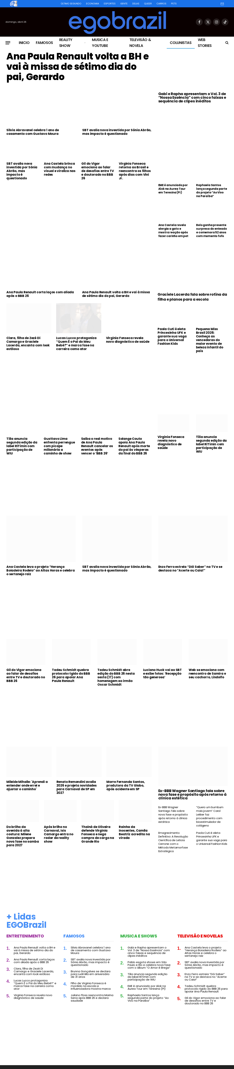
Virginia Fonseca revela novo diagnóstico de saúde (127, 339)
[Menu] (7, 43)
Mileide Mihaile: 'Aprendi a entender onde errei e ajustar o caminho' (27, 785)
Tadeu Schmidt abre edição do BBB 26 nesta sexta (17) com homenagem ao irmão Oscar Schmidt (116, 677)
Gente (124, 3)
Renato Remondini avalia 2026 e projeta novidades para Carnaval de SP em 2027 (76, 787)
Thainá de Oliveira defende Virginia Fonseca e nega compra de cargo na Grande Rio (97, 834)
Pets (174, 3)
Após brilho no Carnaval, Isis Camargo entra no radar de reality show (58, 834)
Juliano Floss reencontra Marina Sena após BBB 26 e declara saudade (92, 998)
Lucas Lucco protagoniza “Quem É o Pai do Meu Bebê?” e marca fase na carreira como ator (76, 343)
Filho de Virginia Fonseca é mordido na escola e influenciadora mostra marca (91, 986)
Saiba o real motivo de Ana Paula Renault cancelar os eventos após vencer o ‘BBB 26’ (97, 446)
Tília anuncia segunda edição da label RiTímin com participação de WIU (21, 446)
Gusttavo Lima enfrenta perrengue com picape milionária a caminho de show (59, 446)
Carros (161, 3)
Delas (135, 3)
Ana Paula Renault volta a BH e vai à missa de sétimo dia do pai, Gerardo (77, 66)
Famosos (44, 42)
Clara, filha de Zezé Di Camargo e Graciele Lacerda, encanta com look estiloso (28, 343)
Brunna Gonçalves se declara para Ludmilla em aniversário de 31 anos (90, 974)
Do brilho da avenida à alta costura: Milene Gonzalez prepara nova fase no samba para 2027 (22, 836)
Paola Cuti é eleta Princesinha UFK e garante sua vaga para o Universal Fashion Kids (172, 336)
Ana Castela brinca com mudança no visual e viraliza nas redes (60, 169)
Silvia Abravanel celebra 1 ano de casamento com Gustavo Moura (32, 132)
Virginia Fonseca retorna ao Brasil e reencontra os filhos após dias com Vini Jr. (135, 171)
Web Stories (205, 42)
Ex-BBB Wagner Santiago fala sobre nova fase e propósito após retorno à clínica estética (192, 794)
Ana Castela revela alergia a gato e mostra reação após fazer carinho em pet (173, 230)
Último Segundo (71, 3)
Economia (92, 3)
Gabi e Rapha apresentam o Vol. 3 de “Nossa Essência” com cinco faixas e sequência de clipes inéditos (192, 97)
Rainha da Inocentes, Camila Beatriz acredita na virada (134, 832)
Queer (148, 3)
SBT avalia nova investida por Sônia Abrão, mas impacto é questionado (116, 132)
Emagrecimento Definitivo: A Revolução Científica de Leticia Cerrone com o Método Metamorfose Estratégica (173, 842)
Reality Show (65, 42)
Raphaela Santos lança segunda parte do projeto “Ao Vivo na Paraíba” (211, 190)
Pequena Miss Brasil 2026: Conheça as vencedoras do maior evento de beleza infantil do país (209, 340)
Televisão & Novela (140, 42)
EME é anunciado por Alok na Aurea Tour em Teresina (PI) (173, 188)
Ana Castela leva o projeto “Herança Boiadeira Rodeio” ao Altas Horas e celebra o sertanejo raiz (40, 570)
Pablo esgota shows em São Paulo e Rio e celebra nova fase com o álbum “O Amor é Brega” (149, 965)
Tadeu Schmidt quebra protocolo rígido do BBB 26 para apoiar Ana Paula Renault (71, 675)
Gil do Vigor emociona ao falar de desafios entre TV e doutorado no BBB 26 (97, 171)
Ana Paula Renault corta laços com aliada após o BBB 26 (40, 294)
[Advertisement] (79, 210)
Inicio (24, 42)
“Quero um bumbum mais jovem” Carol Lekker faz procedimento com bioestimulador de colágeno (209, 816)
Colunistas (181, 42)
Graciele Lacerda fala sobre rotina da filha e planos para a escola (192, 297)
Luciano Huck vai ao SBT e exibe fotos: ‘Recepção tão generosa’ (162, 673)
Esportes (110, 3)
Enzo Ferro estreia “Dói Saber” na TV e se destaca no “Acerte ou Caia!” (190, 568)
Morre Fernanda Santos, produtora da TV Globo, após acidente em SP (125, 785)
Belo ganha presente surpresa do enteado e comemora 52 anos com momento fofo (211, 230)
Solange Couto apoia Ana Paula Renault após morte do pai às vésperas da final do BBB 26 (134, 446)
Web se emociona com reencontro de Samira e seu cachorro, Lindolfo (207, 673)
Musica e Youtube (100, 42)
